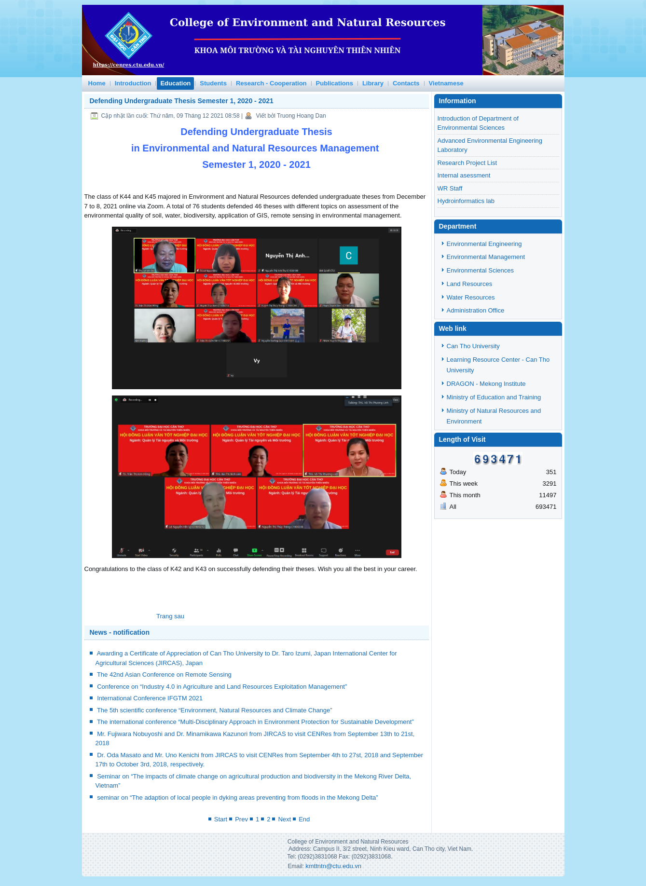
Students (213, 83)
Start (220, 819)
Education (175, 83)
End (304, 819)
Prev (241, 819)
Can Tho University (473, 346)
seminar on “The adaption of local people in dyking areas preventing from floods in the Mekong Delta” (237, 797)
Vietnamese (446, 83)
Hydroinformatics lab (466, 200)
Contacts (406, 83)
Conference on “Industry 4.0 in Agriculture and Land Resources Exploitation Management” (222, 686)
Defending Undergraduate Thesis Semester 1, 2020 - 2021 (182, 101)
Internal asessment (464, 175)
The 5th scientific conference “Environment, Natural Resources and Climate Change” (214, 710)
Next (284, 819)
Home (97, 83)
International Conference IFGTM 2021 (150, 698)
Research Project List (467, 162)
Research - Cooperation (271, 83)
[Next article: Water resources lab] (170, 616)
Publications (334, 83)
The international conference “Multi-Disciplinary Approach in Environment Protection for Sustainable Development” (255, 721)
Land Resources (470, 283)
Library (373, 83)
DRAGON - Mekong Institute (486, 383)
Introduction (133, 83)
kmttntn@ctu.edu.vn (333, 866)
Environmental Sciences (480, 270)
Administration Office (476, 310)
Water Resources (471, 297)
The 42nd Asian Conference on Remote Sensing (164, 674)
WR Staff (450, 188)
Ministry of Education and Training (494, 397)
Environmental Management (486, 256)
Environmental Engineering (484, 243)
